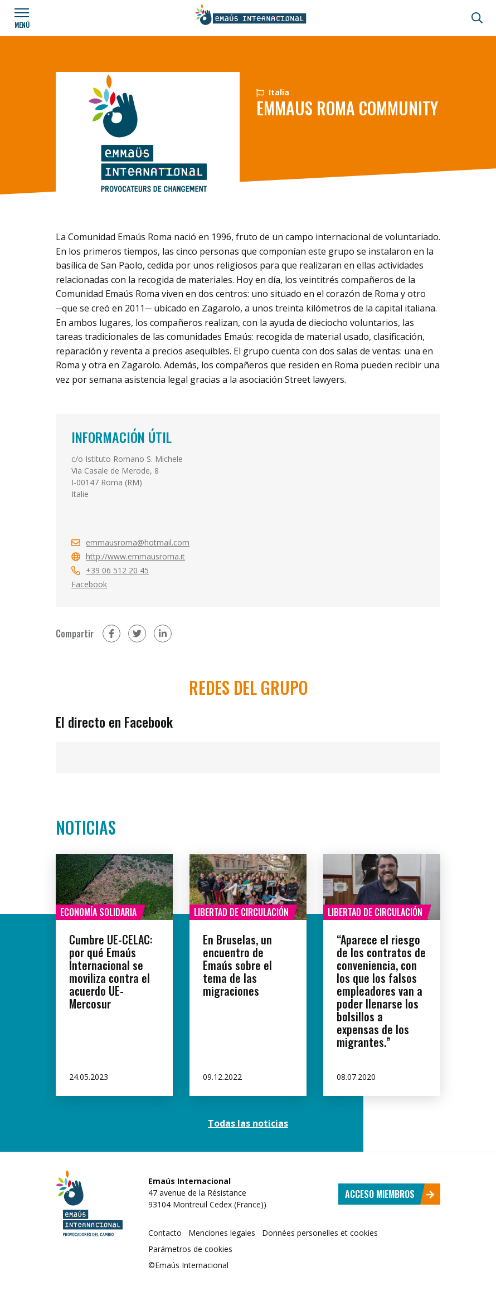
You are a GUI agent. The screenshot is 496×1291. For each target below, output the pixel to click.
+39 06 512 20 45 (117, 570)
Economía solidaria (98, 912)
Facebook (89, 584)
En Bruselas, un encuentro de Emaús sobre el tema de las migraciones (237, 965)
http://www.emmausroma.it (135, 556)
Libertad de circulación (241, 912)
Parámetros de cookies (190, 1249)
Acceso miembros (390, 1194)
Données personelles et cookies (320, 1232)
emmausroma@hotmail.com (137, 542)
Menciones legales (221, 1232)
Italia (272, 92)
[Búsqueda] (477, 17)
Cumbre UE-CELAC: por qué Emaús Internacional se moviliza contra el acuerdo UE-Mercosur (111, 971)
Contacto (165, 1232)
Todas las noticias (248, 1123)
